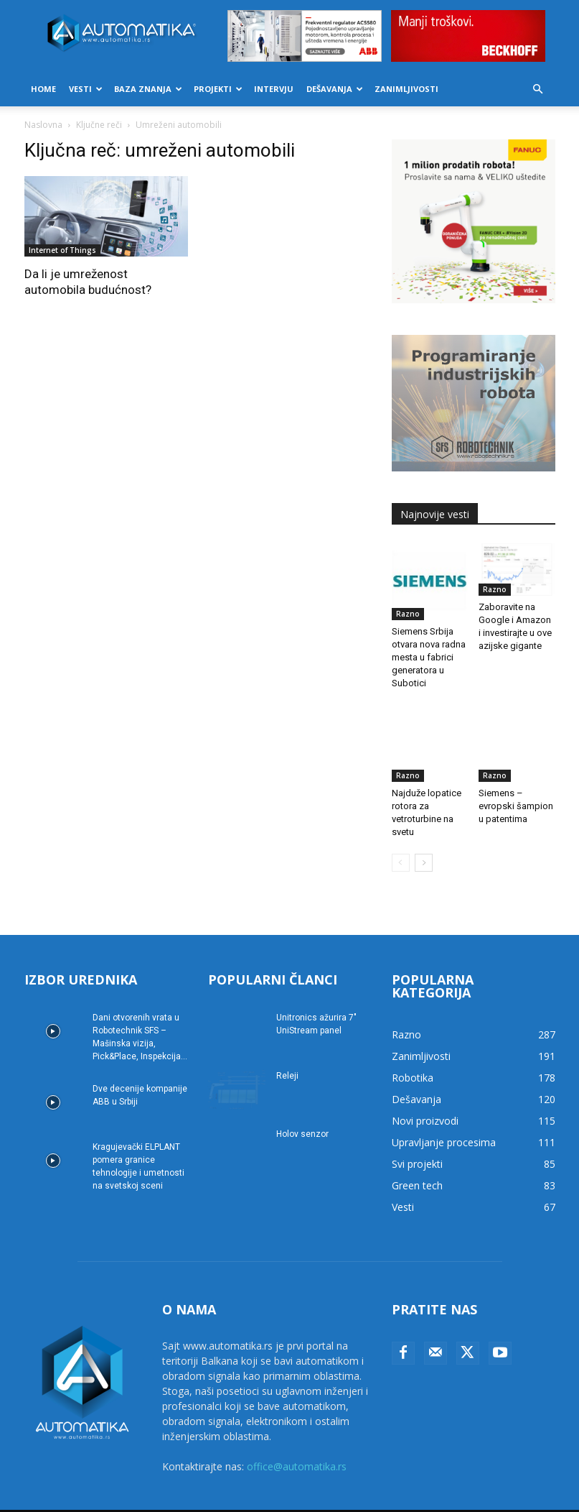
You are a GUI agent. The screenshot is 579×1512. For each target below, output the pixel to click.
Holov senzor (302, 1110)
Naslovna (43, 125)
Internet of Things (62, 250)
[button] (538, 89)
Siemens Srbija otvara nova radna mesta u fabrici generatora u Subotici (429, 657)
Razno (408, 614)
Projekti (218, 88)
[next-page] (424, 839)
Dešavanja (334, 88)
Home (43, 88)
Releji (287, 1052)
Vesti (86, 88)
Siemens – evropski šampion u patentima (516, 782)
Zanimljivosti (406, 88)
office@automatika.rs (297, 1442)
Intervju (273, 88)
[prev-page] (401, 839)
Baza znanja (148, 88)
